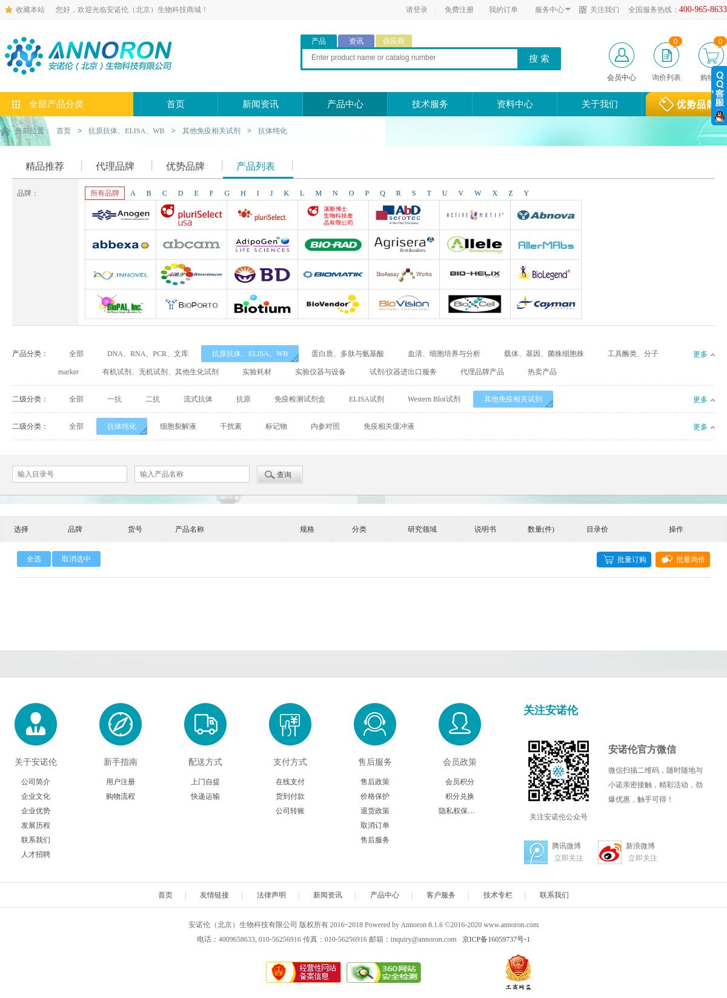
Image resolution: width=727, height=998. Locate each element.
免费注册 (459, 9)
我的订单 (503, 9)
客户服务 (441, 894)
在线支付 (290, 781)
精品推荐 (44, 165)
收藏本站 (30, 9)
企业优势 (35, 810)
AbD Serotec (404, 216)
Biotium (262, 305)
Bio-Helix (475, 275)
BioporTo (191, 305)
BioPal (120, 305)
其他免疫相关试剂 (211, 131)
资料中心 (515, 104)
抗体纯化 (272, 131)
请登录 (417, 9)
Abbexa (120, 246)
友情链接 (214, 894)
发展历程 (35, 825)
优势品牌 (185, 165)
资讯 (356, 41)
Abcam (191, 246)
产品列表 (255, 165)
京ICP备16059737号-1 (496, 938)
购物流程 (120, 795)
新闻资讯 (260, 104)
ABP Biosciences (191, 275)
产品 (318, 41)
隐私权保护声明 (460, 810)
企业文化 (35, 795)
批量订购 (631, 559)
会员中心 (621, 77)
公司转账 (290, 810)
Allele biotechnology (475, 246)
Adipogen (262, 246)
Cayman (546, 305)
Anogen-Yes (120, 216)
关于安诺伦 (36, 761)
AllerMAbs (546, 246)
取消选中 (76, 558)
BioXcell (475, 305)
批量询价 (690, 559)
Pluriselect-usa (191, 216)
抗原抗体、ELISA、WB (126, 131)
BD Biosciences (262, 275)
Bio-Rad (333, 246)
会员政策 (460, 761)
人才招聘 (35, 854)
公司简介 (35, 781)
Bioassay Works (404, 275)
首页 (176, 104)
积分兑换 (459, 795)
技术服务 (430, 104)
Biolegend (546, 275)
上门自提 (205, 781)
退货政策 (375, 810)
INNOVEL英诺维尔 (120, 275)
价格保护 (375, 795)
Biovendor (333, 305)
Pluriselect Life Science (262, 216)
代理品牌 (115, 165)
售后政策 (375, 781)
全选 (34, 558)
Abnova (546, 216)
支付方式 (290, 761)
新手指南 (121, 761)
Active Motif (475, 216)
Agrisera (404, 246)
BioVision (404, 305)
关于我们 (600, 104)
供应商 (394, 41)
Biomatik (333, 275)
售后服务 (375, 761)
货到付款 (290, 795)
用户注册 (120, 781)
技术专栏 (498, 894)
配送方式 (205, 761)
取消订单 (375, 825)
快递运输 (205, 795)
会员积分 (459, 781)
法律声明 (271, 894)
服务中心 (549, 9)
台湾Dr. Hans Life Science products (333, 216)
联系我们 (35, 839)
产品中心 (345, 104)
